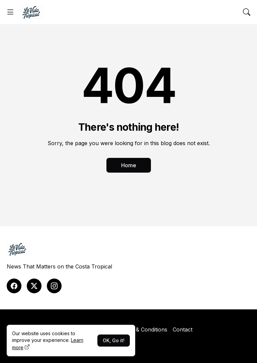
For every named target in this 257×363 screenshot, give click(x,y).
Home (128, 165)
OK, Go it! (113, 340)
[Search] (246, 12)
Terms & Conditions (142, 329)
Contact (182, 329)
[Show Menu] (10, 12)
